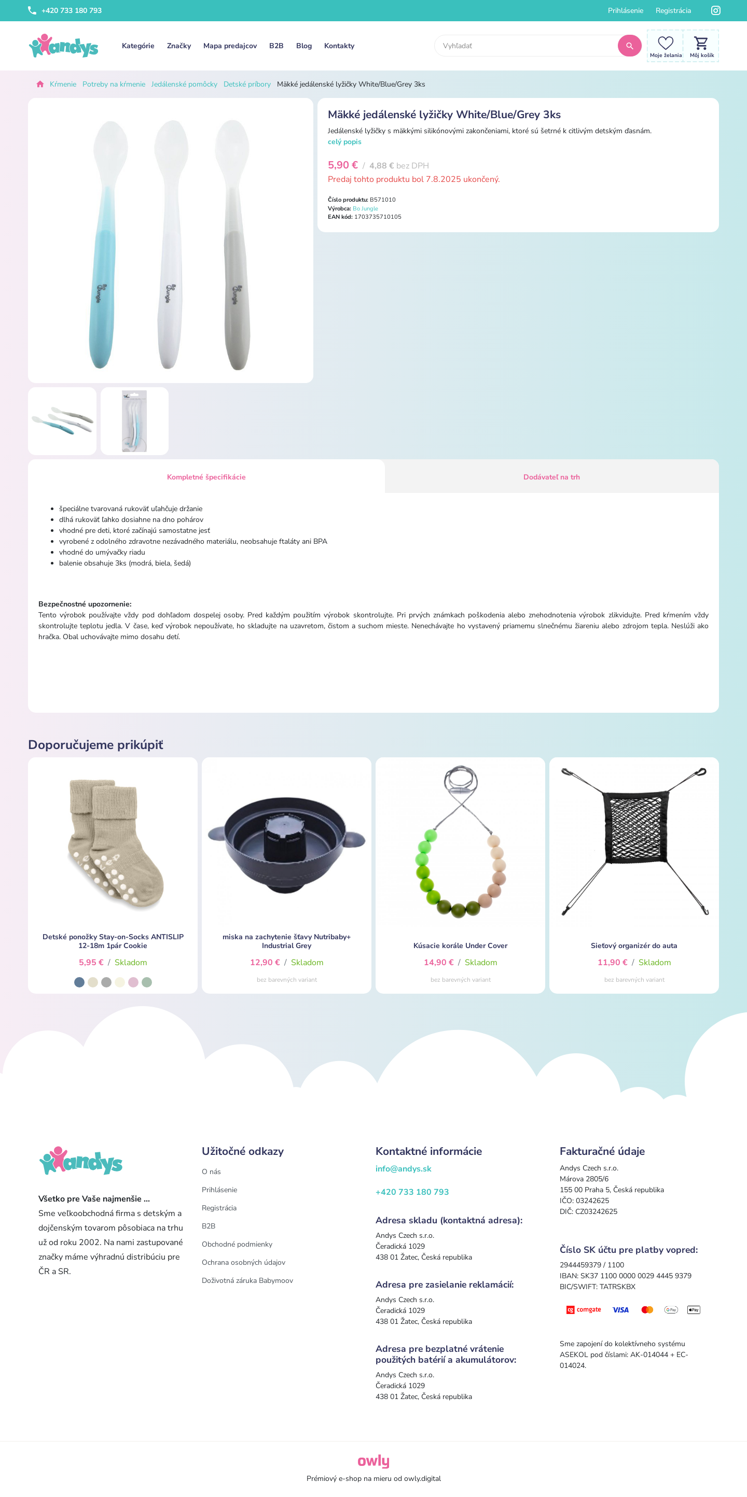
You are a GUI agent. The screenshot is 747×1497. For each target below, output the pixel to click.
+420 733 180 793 (65, 11)
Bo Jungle (365, 209)
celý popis (345, 142)
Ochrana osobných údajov (243, 1262)
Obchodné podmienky (237, 1244)
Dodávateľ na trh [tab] (551, 477)
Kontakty (339, 46)
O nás (211, 1172)
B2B (276, 46)
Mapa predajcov (230, 46)
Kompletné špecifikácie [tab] (206, 477)
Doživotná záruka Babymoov (247, 1281)
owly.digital (422, 1479)
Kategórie (138, 46)
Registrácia (673, 11)
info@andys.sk (404, 1169)
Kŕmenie (63, 84)
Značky (179, 46)
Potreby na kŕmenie (113, 84)
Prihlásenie (625, 11)
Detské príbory (247, 84)
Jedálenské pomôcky (184, 84)
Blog (304, 46)
